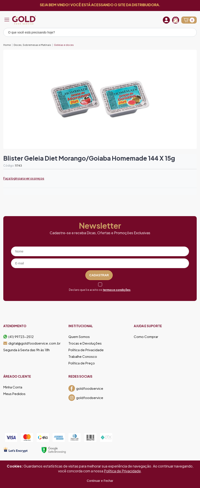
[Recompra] (175, 20)
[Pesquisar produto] (190, 33)
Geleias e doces (64, 44)
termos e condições (116, 289)
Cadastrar (99, 275)
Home (7, 44)
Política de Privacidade (86, 350)
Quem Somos (79, 337)
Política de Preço (81, 363)
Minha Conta (12, 387)
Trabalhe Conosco (82, 356)
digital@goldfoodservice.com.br (32, 343)
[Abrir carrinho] (189, 20)
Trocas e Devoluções (85, 343)
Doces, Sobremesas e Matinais (32, 44)
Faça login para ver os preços (23, 178)
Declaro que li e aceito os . (100, 289)
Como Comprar (146, 337)
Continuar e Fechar (100, 480)
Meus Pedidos (14, 394)
